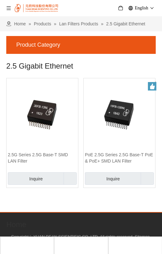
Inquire (25, 178)
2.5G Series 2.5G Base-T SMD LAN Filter (38, 157)
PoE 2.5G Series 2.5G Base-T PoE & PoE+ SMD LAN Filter (119, 157)
